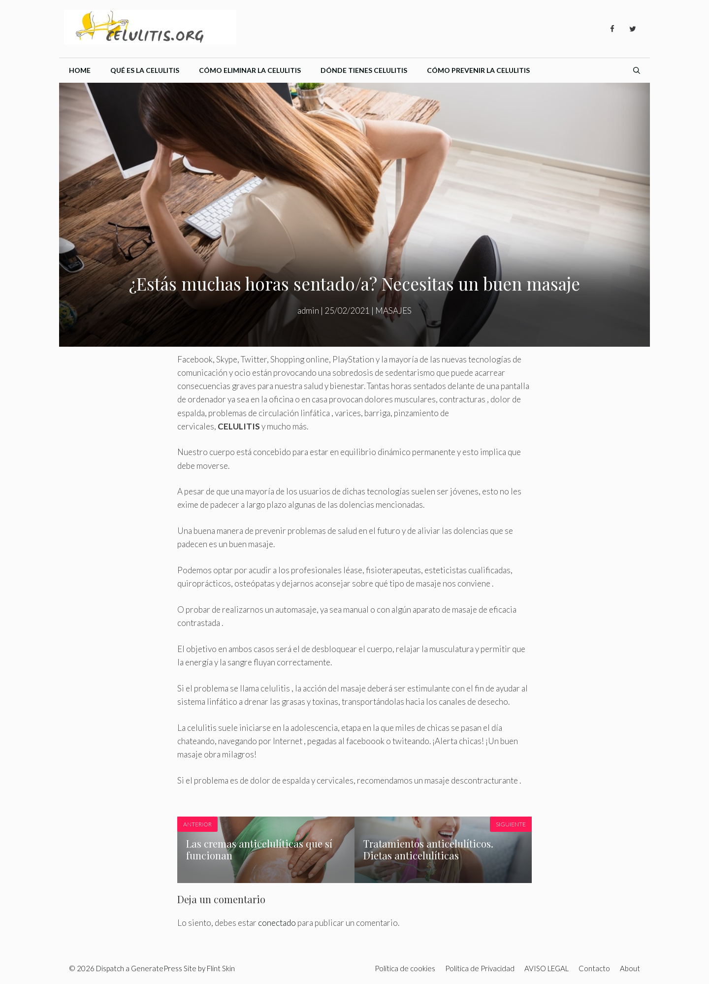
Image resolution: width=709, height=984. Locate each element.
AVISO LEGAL (546, 968)
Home (80, 70)
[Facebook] (612, 29)
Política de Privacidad (480, 968)
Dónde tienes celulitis (364, 70)
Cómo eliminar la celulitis (250, 70)
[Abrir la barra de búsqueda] (636, 70)
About (630, 968)
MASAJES (393, 310)
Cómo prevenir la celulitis (478, 70)
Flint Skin (221, 968)
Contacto (594, 968)
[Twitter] (632, 29)
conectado (277, 923)
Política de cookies (405, 968)
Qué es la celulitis (144, 70)
